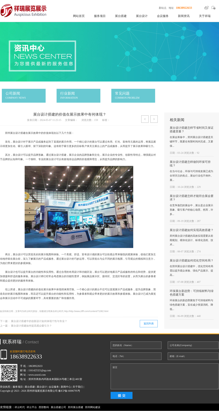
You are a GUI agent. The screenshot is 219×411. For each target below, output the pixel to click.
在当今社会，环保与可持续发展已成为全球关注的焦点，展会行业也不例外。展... (191, 175)
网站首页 (79, 16)
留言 (165, 376)
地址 (171, 8)
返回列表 (149, 323)
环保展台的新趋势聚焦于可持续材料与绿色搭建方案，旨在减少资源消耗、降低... (191, 305)
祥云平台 (32, 407)
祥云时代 (20, 407)
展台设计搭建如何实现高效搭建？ (192, 230)
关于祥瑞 (205, 16)
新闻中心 (66, 386)
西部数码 (44, 407)
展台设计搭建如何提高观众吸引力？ (31, 325)
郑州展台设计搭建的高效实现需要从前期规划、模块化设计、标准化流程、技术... (191, 240)
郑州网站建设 (92, 407)
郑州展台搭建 (75, 407)
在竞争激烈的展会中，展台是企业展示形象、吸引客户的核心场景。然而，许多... (191, 210)
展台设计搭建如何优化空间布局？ (192, 260)
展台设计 (142, 16)
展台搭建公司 (58, 407)
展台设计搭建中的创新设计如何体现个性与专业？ (39, 321)
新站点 (162, 8)
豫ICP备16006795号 (69, 390)
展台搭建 (121, 16)
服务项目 (100, 16)
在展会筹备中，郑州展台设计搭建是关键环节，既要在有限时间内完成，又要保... (191, 141)
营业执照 (5, 386)
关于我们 (78, 386)
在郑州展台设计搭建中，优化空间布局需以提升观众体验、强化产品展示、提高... (191, 270)
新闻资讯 (184, 16)
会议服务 (163, 16)
